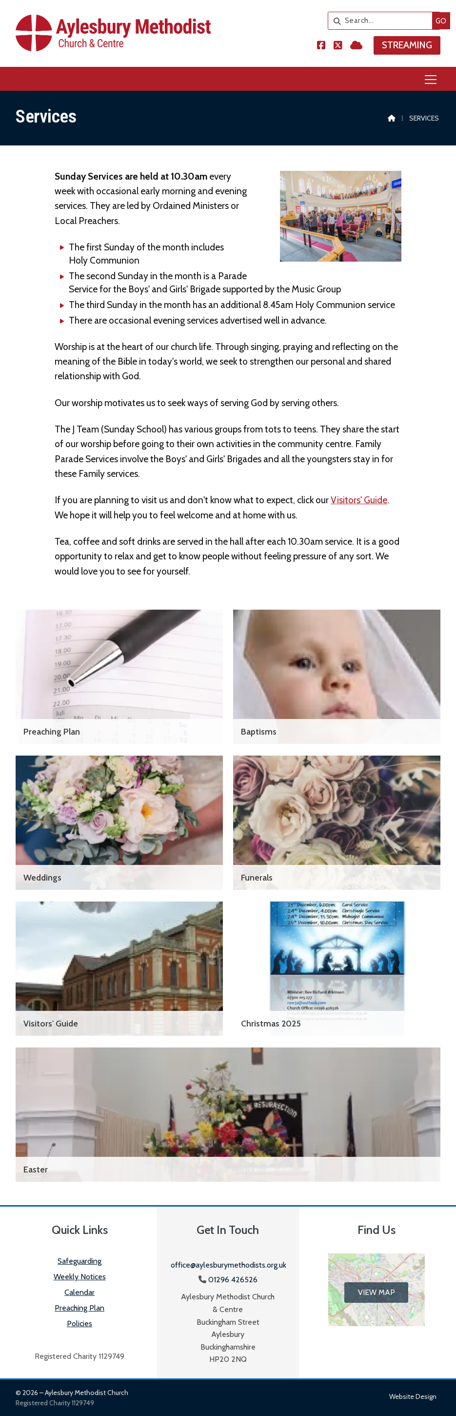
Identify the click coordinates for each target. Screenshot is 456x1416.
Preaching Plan (79, 1308)
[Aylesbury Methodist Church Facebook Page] (321, 46)
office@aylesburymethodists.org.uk (228, 1265)
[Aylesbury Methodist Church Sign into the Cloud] (356, 46)
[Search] (372, 20)
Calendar (79, 1292)
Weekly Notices (80, 1276)
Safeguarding (79, 1261)
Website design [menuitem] (412, 1396)
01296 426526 (233, 1279)
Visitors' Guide (359, 500)
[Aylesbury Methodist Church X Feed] (338, 46)
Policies (79, 1323)
